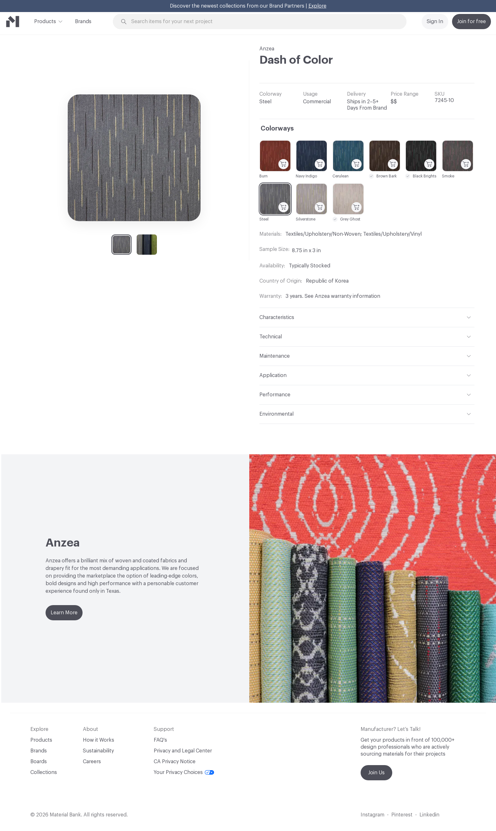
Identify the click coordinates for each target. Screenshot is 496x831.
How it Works (98, 740)
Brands (83, 21)
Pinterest (401, 814)
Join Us (376, 772)
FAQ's (160, 740)
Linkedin (429, 814)
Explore (317, 6)
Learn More (64, 612)
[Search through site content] (263, 21)
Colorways (277, 128)
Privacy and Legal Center (183, 750)
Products (45, 21)
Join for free (471, 21)
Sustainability (98, 750)
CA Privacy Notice (174, 761)
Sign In (435, 21)
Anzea (266, 48)
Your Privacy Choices (184, 772)
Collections (43, 772)
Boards (38, 761)
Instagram (372, 814)
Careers (92, 761)
